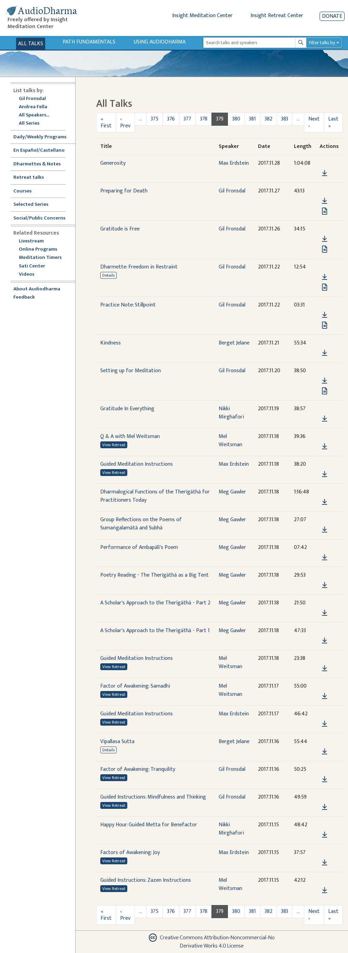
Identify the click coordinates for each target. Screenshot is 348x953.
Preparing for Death (123, 191)
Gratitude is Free (120, 229)
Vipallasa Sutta (117, 741)
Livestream (31, 241)
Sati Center (32, 266)
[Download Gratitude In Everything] (325, 419)
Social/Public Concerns (39, 218)
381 (252, 119)
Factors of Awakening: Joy (130, 852)
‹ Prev (125, 122)
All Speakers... (34, 115)
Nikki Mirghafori (231, 413)
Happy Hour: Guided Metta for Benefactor (148, 824)
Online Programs (38, 249)
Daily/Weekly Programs (43, 137)
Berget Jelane (234, 343)
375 (154, 119)
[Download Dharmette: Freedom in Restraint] (325, 277)
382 (268, 119)
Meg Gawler (232, 492)
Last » (333, 122)
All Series (29, 123)
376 (171, 119)
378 (203, 119)
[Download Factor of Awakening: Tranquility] (325, 779)
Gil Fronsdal (32, 99)
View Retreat (113, 444)
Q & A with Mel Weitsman (130, 436)
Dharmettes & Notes (37, 164)
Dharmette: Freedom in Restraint (139, 267)
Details (108, 275)
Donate (332, 16)
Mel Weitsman (230, 440)
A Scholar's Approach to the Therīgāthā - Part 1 (155, 630)
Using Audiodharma (159, 42)
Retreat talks (28, 177)
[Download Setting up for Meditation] (325, 381)
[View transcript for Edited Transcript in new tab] (325, 287)
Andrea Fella (33, 107)
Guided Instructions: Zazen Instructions (145, 880)
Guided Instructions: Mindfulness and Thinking (153, 797)
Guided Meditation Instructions (136, 464)
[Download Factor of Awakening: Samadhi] (325, 696)
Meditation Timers (40, 258)
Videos (30, 274)
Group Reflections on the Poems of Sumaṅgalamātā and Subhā (141, 523)
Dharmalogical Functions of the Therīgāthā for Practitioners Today (155, 496)
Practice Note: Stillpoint (128, 305)
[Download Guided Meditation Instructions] (325, 474)
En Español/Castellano (39, 150)
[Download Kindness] (325, 353)
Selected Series (34, 205)
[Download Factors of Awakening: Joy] (325, 862)
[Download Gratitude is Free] (325, 239)
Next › (314, 122)
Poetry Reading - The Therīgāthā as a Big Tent (154, 575)
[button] (324, 163)
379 (219, 119)
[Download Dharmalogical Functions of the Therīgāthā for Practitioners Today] (325, 502)
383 (284, 119)
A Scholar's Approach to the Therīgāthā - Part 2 (155, 602)
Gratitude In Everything (127, 408)
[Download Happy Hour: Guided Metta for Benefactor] (325, 835)
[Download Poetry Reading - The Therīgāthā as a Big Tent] (325, 585)
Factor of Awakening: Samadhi (135, 686)
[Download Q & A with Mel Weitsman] (325, 446)
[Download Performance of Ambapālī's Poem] (325, 557)
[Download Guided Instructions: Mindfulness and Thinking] (325, 807)
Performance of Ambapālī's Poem (139, 547)
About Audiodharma (36, 289)
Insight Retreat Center (276, 15)
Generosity (113, 163)
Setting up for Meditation (130, 370)
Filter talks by (322, 43)
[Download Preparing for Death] (325, 201)
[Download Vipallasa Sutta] (325, 752)
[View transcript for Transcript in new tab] (325, 211)
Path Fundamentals (89, 42)
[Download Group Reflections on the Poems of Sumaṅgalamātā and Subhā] (325, 530)
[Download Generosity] (325, 173)
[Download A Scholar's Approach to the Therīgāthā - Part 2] (325, 613)
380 (236, 119)
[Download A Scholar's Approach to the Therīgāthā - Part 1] (325, 641)
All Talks (30, 43)
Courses (22, 191)
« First (106, 122)
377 (187, 119)
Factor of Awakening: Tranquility (137, 769)
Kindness (110, 343)
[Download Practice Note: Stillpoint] (325, 315)
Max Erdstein (234, 163)
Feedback (24, 297)
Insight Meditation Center (202, 15)
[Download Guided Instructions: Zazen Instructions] (325, 890)
